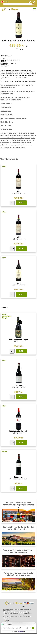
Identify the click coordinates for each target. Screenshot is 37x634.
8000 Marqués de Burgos (6, 316)
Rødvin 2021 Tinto (17, 285)
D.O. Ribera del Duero (23, 78)
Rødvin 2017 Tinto (17, 239)
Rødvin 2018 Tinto (17, 387)
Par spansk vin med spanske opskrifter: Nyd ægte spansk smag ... (18, 504)
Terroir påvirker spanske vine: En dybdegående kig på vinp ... (18, 574)
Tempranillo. (32, 81)
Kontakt (7, 620)
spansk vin (4, 73)
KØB (21, 203)
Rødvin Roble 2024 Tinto (17, 479)
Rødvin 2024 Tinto (17, 433)
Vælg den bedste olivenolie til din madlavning (16, 612)
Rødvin (2, 71)
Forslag (7, 622)
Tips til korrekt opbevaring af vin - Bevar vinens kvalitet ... (18, 551)
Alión (9, 56)
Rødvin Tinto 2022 (17, 193)
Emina (4, 452)
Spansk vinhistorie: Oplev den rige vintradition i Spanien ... (18, 528)
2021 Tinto (17, 341)
